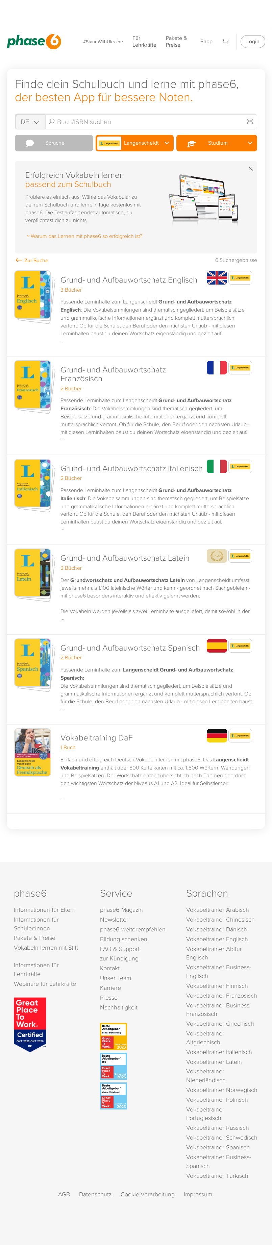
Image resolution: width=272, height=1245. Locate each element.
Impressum (198, 1194)
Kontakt (110, 968)
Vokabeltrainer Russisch (217, 1127)
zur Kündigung (119, 958)
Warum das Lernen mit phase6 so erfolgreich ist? (83, 236)
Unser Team (115, 978)
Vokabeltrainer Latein (214, 1061)
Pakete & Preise (176, 41)
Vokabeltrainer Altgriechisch (205, 1037)
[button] (136, 312)
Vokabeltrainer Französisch (221, 995)
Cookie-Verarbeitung (148, 1194)
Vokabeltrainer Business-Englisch (218, 971)
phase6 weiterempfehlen (133, 929)
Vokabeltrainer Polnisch (217, 1099)
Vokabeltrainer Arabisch (217, 909)
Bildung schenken (123, 939)
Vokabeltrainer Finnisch (217, 985)
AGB (64, 1194)
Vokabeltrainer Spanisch (218, 1147)
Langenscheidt (128, 143)
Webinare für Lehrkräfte (45, 983)
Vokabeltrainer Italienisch (219, 1052)
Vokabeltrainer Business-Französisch (218, 1009)
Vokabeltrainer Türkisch (217, 1175)
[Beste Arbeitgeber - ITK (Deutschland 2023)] (137, 1066)
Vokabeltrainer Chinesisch (220, 919)
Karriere (110, 987)
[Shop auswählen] (30, 121)
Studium (203, 143)
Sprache (41, 143)
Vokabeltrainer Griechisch (220, 1023)
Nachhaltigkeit (119, 1007)
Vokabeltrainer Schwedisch (221, 1137)
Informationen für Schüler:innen (36, 923)
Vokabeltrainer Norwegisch (221, 1089)
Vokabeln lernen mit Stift (46, 947)
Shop (206, 41)
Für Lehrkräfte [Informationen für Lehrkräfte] (144, 41)
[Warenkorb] (225, 41)
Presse (109, 997)
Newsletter (114, 919)
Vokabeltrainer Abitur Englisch (214, 953)
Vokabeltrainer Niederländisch (206, 1075)
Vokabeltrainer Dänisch (216, 929)
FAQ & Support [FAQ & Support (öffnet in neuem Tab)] (120, 949)
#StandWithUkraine (103, 41)
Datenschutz (95, 1194)
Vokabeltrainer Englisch (217, 939)
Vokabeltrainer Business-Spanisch (218, 1161)
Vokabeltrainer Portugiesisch (205, 1113)
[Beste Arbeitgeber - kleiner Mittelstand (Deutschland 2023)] (137, 1095)
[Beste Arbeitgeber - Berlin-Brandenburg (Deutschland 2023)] (137, 1036)
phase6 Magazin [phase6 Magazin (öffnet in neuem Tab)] (121, 909)
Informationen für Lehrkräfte (36, 969)
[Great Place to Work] (30, 1024)
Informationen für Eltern (45, 909)
